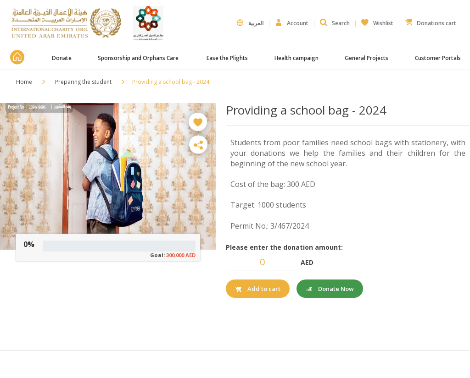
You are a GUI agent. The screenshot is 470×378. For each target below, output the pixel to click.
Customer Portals (438, 58)
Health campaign (296, 58)
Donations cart (430, 21)
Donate (62, 58)
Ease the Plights (227, 58)
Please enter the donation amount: (284, 247)
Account (291, 23)
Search (335, 23)
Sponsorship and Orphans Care (139, 58)
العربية (249, 23)
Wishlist (377, 21)
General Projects (366, 58)
